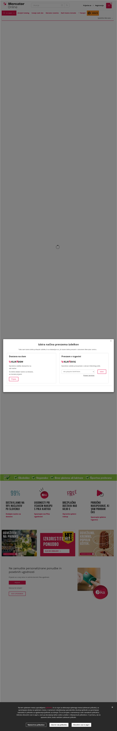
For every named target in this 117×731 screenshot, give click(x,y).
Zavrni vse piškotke (59, 725)
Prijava (13, 379)
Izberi (102, 372)
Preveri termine (88, 375)
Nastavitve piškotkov (36, 725)
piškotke (49, 709)
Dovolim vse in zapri (81, 725)
